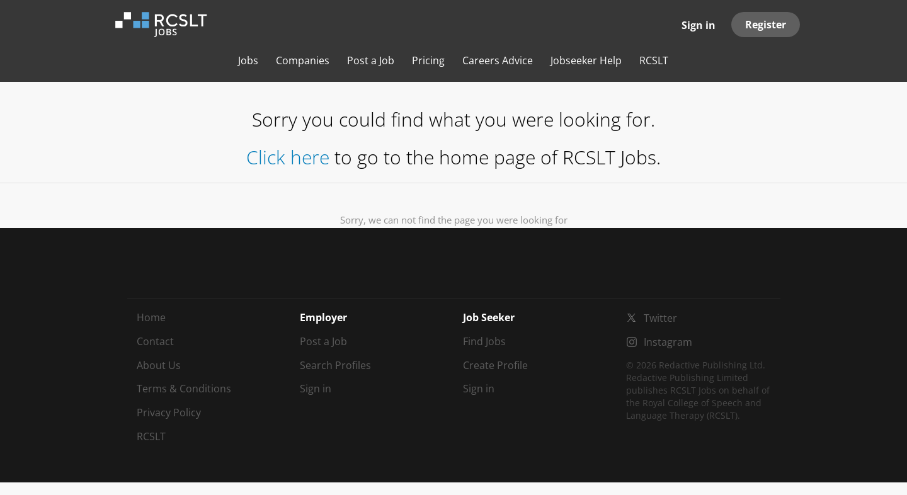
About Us (159, 365)
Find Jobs (484, 341)
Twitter (660, 318)
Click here (287, 157)
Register (765, 24)
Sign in (699, 25)
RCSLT (151, 436)
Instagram (668, 342)
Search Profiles (335, 365)
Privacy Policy (169, 412)
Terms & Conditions (184, 388)
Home (151, 317)
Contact (155, 341)
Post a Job (323, 341)
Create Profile (495, 365)
